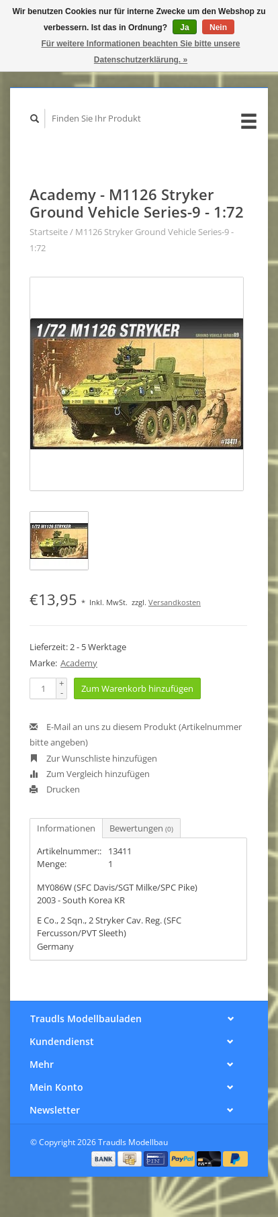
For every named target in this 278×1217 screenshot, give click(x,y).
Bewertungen (141, 828)
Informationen (66, 828)
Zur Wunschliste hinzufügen (93, 758)
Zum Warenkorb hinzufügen (137, 688)
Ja (184, 27)
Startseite (49, 232)
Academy (78, 663)
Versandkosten (174, 602)
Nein (218, 27)
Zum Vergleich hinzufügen (90, 774)
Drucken (55, 789)
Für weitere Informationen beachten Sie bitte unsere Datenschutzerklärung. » (140, 51)
